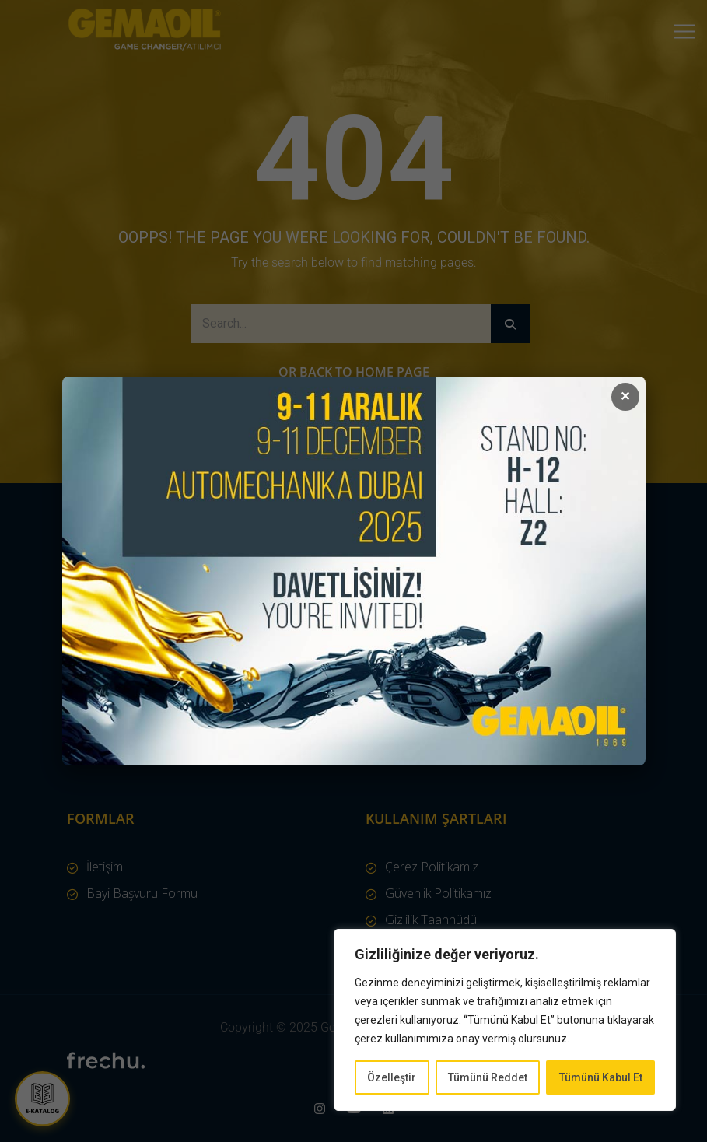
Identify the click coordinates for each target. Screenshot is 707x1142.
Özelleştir (391, 1077)
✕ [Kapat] (625, 396)
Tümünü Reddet (487, 1077)
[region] (505, 1020)
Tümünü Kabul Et (600, 1077)
